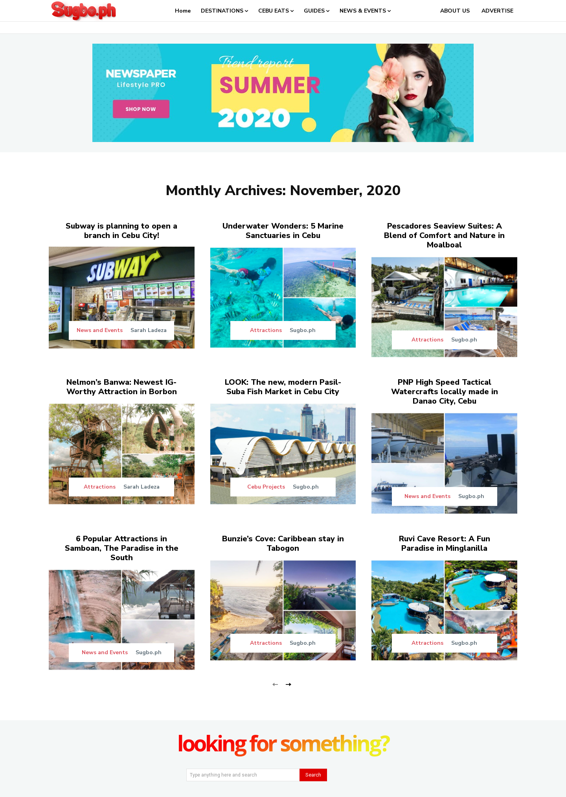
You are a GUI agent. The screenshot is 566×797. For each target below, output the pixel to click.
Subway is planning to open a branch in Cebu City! (121, 231)
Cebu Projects (266, 487)
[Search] (313, 775)
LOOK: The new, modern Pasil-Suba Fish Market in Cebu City (283, 387)
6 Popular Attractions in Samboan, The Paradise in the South (121, 548)
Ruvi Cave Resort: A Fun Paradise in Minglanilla (444, 543)
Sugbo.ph (303, 330)
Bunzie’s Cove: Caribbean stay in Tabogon (283, 543)
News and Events (100, 330)
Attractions (266, 330)
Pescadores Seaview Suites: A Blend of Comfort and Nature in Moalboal (444, 235)
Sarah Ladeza (148, 330)
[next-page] (288, 683)
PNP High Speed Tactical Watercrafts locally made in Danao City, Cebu (444, 391)
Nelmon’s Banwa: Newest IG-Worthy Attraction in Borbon (121, 387)
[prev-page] (275, 683)
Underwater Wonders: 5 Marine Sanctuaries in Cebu (283, 231)
